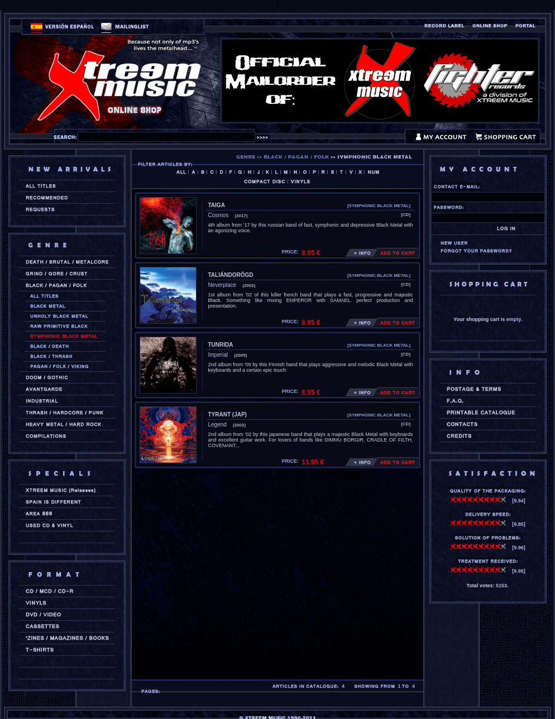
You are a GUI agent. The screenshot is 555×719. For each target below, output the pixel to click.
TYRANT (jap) (227, 414)
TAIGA (216, 205)
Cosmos (218, 215)
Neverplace (222, 285)
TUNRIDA (220, 345)
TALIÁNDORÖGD (230, 275)
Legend (217, 424)
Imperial (218, 355)
